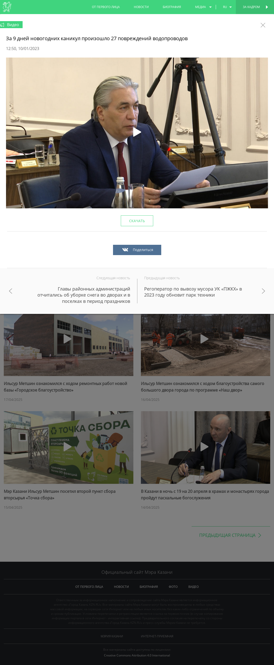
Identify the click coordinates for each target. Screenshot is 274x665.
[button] (137, 133)
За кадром (251, 7)
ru (225, 7)
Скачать (137, 220)
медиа (200, 7)
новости (141, 7)
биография (172, 7)
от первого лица (106, 7)
